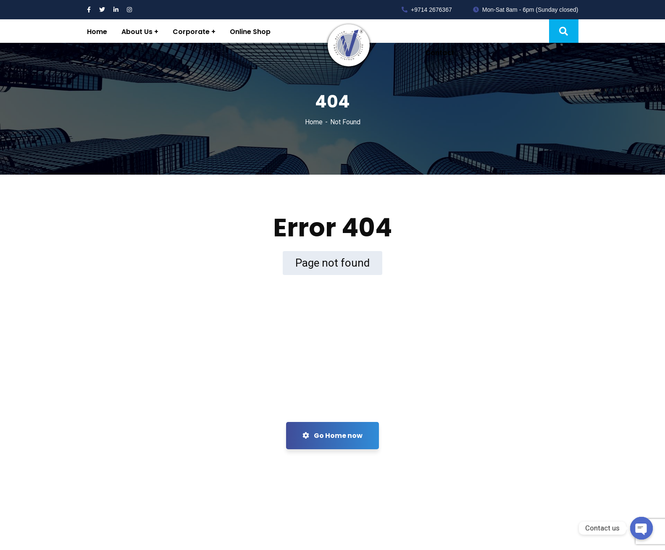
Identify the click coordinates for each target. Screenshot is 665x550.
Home (314, 122)
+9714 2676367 (427, 9)
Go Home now (332, 435)
